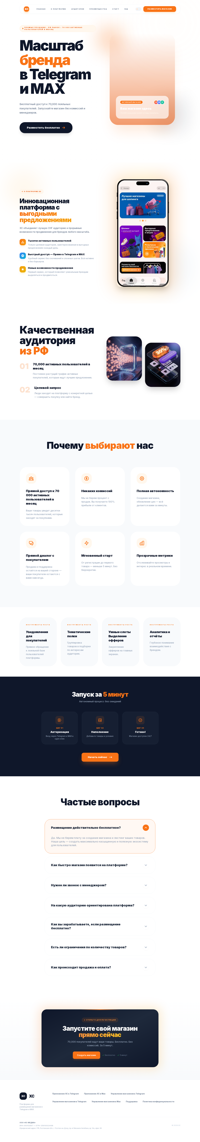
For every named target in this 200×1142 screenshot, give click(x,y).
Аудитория (77, 9)
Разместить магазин (160, 9)
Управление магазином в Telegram (128, 1094)
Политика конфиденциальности (158, 1101)
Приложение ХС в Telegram (65, 1094)
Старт (115, 9)
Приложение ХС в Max (94, 1094)
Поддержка (131, 1101)
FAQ (126, 9)
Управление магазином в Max (106, 1101)
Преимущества (98, 9)
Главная (41, 9)
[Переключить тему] (138, 9)
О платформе (58, 9)
